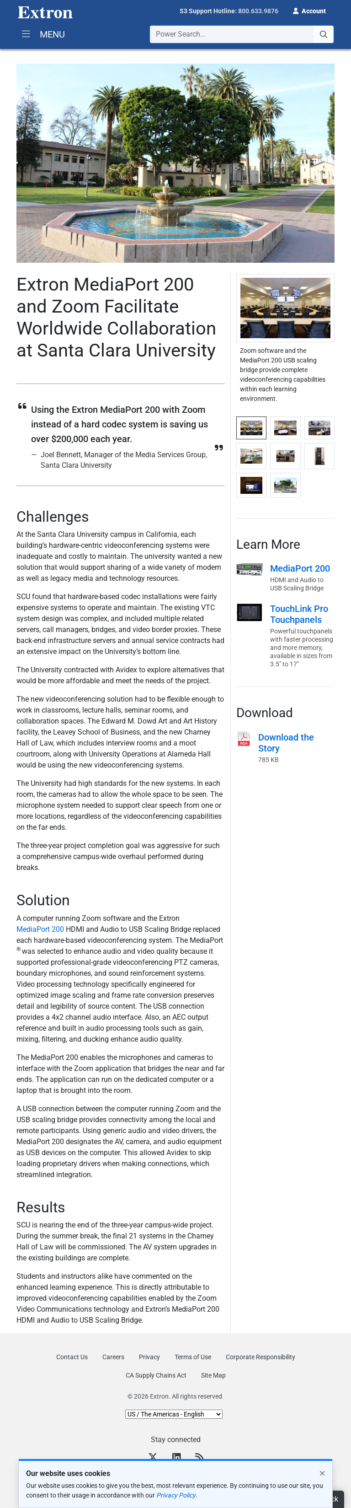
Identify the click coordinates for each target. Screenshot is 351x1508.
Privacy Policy (176, 1495)
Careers (113, 1357)
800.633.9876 (258, 11)
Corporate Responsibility (260, 1357)
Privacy (149, 1357)
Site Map (213, 1375)
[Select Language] (174, 1414)
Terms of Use (193, 1357)
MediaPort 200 (41, 929)
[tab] (251, 427)
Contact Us (72, 1357)
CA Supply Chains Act (156, 1375)
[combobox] (242, 34)
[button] (309, 10)
